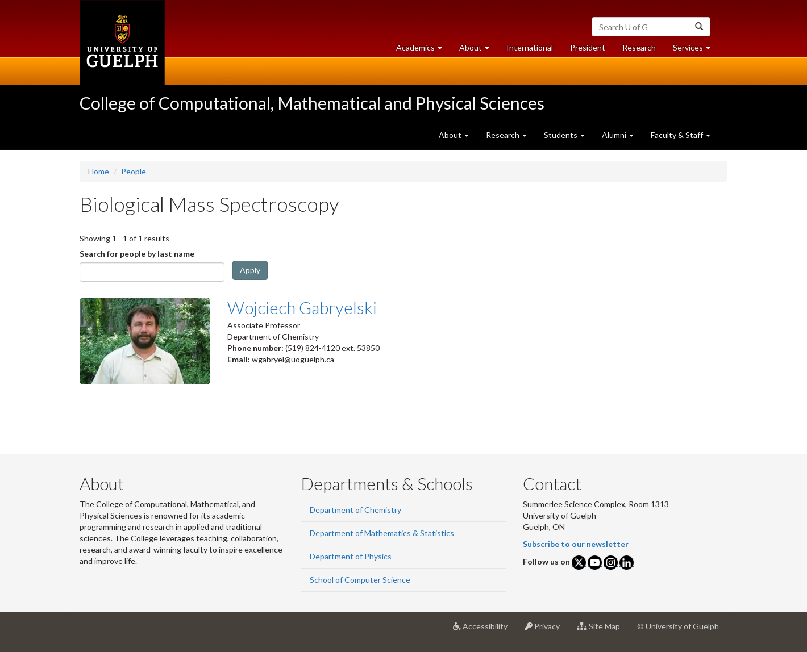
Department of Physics (351, 556)
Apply (250, 270)
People (133, 171)
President (587, 47)
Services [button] (696, 50)
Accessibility (484, 630)
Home (98, 171)
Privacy (546, 630)
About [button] (478, 50)
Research (643, 50)
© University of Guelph (678, 626)
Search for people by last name (137, 253)
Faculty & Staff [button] (680, 135)
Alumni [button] (618, 135)
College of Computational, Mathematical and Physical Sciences (312, 103)
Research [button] (506, 135)
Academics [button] (423, 50)
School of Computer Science (360, 579)
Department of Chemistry (355, 510)
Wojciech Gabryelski (302, 307)
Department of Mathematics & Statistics (382, 533)
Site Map (603, 630)
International (529, 47)
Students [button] (564, 135)
